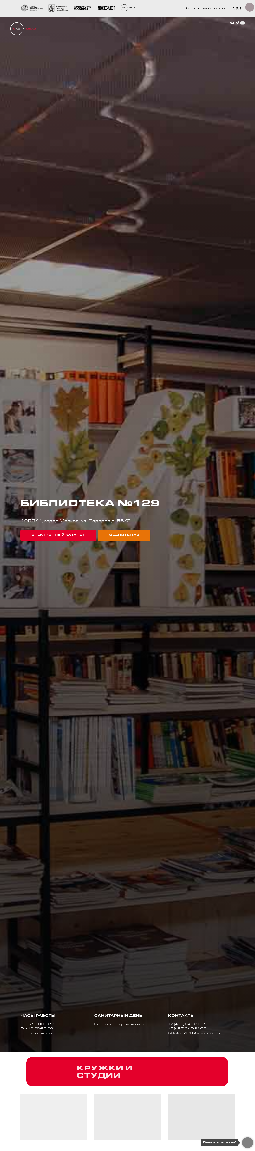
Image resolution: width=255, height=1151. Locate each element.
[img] (22, 29)
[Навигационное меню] (250, 7)
